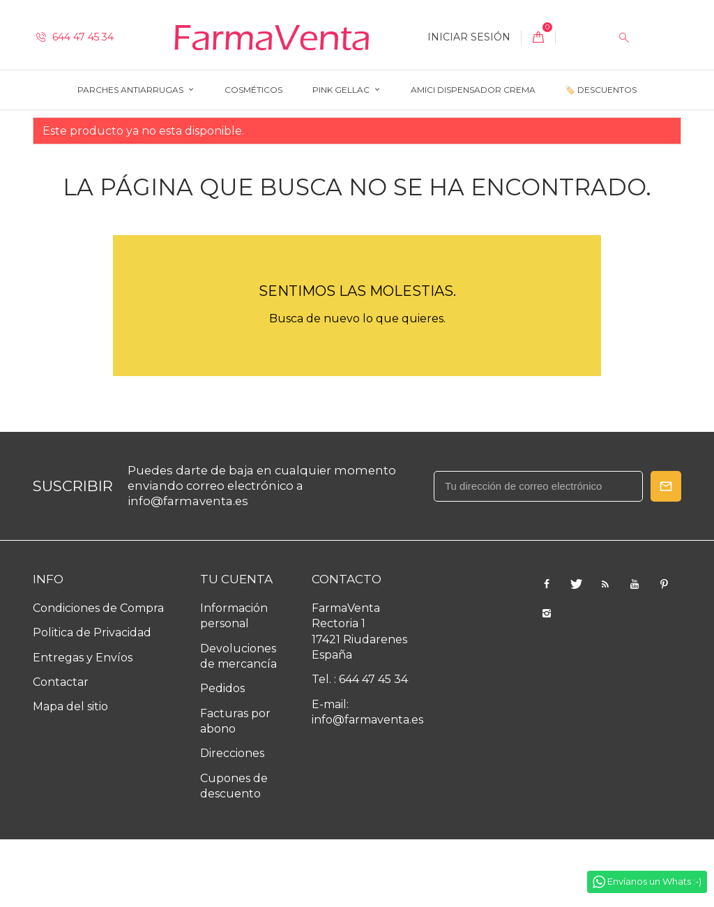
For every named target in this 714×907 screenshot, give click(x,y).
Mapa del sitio (70, 774)
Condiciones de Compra (98, 675)
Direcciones (232, 821)
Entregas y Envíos (82, 725)
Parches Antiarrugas (131, 89)
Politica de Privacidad (92, 700)
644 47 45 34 (75, 37)
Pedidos (222, 756)
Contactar (61, 749)
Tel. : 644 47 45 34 (360, 747)
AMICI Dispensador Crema (473, 89)
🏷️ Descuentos (601, 89)
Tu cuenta (236, 647)
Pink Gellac (342, 89)
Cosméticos (253, 89)
